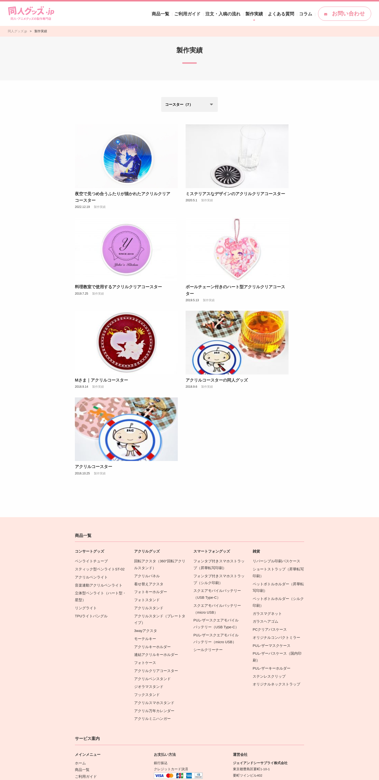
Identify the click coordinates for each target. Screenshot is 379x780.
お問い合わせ (351, 14)
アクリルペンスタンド (151, 526)
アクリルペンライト (90, 431)
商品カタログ (85, 652)
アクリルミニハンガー (151, 564)
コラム (320, 14)
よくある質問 (300, 14)
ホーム (80, 607)
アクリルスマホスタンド (153, 549)
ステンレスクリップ (268, 523)
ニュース (82, 639)
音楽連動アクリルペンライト (97, 438)
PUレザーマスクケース (270, 495)
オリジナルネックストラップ (275, 531)
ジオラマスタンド (147, 533)
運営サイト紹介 (245, 674)
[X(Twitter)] (239, 693)
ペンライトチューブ (90, 415)
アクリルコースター (93, 321)
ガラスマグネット (266, 465)
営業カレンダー (245, 655)
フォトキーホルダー (149, 444)
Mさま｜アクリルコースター (180, 248)
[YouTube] (280, 693)
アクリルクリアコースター (154, 519)
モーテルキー (144, 488)
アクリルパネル (146, 429)
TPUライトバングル (90, 467)
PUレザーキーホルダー (270, 516)
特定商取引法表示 (246, 668)
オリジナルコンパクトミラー (275, 487)
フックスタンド (146, 541)
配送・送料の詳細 (168, 700)
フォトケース (144, 511)
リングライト (85, 459)
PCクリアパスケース (269, 479)
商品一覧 (202, 14)
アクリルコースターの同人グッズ (264, 248)
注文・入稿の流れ (252, 14)
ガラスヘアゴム (265, 472)
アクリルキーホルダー (151, 496)
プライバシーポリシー (250, 661)
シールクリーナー (207, 499)
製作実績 (278, 14)
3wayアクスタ (145, 481)
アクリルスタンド (147, 459)
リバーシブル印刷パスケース (275, 415)
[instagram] (252, 693)
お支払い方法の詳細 (170, 647)
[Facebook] (266, 693)
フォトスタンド (146, 452)
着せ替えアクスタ (147, 437)
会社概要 (240, 649)
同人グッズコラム (88, 645)
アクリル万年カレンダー (153, 556)
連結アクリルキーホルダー (154, 503)
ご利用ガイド (224, 14)
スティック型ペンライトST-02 (98, 423)
